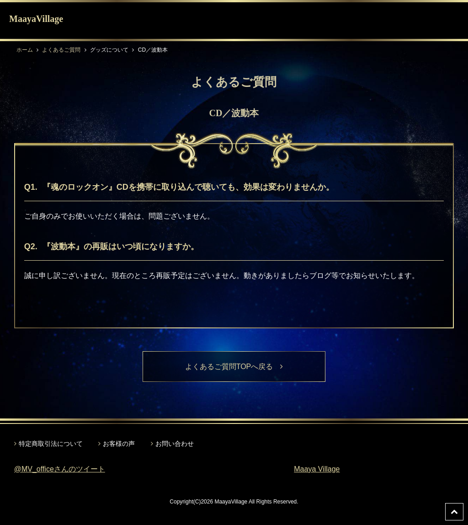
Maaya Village (317, 469)
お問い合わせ (174, 443)
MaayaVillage (36, 19)
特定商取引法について (51, 443)
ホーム (24, 50)
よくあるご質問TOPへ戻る (234, 366)
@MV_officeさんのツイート (59, 469)
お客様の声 (119, 443)
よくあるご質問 (61, 50)
